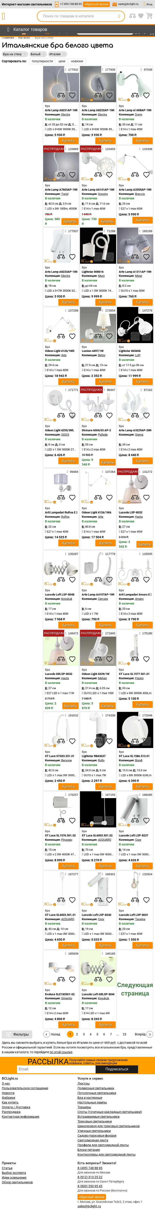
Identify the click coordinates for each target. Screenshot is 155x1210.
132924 (145, 874)
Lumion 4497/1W (92, 351)
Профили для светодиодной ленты (103, 1145)
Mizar (138, 275)
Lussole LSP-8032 (130, 512)
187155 (108, 795)
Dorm (138, 114)
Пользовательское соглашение (25, 1088)
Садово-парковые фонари (97, 1135)
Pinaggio (66, 839)
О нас (6, 1083)
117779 (108, 554)
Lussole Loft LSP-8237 (133, 835)
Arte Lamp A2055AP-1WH (136, 189)
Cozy (138, 839)
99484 (72, 471)
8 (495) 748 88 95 (90, 1168)
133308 (145, 149)
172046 (145, 715)
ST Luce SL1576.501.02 (60, 835)
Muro (101, 275)
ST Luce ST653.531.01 (59, 756)
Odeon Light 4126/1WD (59, 351)
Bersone (66, 760)
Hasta (139, 516)
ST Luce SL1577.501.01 (134, 674)
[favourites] (72, 95)
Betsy (101, 355)
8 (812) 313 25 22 (90, 1177)
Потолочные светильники (97, 1093)
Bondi (138, 760)
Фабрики (8, 1097)
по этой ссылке (61, 1052)
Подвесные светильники (96, 1088)
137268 (71, 310)
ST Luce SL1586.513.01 (134, 756)
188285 (145, 795)
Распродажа (11, 1112)
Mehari (102, 678)
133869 (71, 149)
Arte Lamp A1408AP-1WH (136, 110)
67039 (146, 69)
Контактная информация (20, 1116)
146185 (108, 953)
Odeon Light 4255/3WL (59, 430)
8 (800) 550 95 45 (90, 1186)
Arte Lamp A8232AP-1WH (98, 110)
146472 (71, 633)
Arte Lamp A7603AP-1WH (62, 189)
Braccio (140, 194)
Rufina (65, 516)
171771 (71, 390)
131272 (145, 471)
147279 (145, 310)
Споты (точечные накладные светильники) (110, 1112)
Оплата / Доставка (16, 1107)
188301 (108, 874)
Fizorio (139, 678)
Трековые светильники (95, 1121)
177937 (71, 231)
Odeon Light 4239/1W (95, 674)
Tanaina (140, 919)
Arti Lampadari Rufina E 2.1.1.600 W (68, 512)
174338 (108, 715)
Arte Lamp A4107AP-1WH (98, 594)
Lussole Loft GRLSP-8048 (98, 994)
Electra (65, 114)
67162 (146, 390)
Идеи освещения (14, 1177)
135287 (71, 554)
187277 (71, 874)
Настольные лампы (92, 1102)
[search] (118, 16)
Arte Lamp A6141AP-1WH (98, 189)
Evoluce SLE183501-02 (60, 994)
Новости (8, 1093)
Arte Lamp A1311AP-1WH (136, 271)
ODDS (65, 434)
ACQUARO (104, 839)
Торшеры (84, 1107)
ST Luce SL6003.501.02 (97, 835)
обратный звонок (96, 4)
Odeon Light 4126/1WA (96, 512)
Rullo (101, 760)
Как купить (10, 1102)
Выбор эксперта (14, 1173)
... (117, 1034)
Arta (63, 355)
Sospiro (103, 194)
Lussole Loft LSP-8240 (96, 915)
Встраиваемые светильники (99, 1116)
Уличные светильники (94, 1131)
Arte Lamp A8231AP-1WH (62, 110)
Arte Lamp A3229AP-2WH (136, 430)
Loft (137, 355)
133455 (108, 149)
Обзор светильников (17, 1182)
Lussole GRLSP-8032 (58, 674)
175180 (145, 633)
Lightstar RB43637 (94, 756)
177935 (108, 69)
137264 (108, 471)
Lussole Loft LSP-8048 (59, 594)
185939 (71, 953)
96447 (109, 390)
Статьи (7, 1168)
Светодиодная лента (93, 1140)
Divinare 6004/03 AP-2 (96, 430)
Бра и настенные (90, 1097)
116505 (145, 554)
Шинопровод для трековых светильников (109, 1126)
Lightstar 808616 (92, 271)
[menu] (26, 29)
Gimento (66, 998)
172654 (108, 310)
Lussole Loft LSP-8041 (133, 915)
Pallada (103, 434)
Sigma (139, 434)
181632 (71, 715)
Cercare (103, 598)
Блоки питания (89, 1150)
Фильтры (17, 1034)
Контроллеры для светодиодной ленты (107, 1154)
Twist (64, 194)
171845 (108, 633)
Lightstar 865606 (130, 351)
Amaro (139, 598)
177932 (71, 69)
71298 (109, 231)
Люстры (84, 1083)
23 (124, 1034)
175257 (71, 795)
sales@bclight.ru (128, 4)
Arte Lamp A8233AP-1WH (62, 271)
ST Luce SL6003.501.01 (60, 915)
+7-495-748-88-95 (71, 4)
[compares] (61, 95)
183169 (145, 231)
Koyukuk (66, 598)
